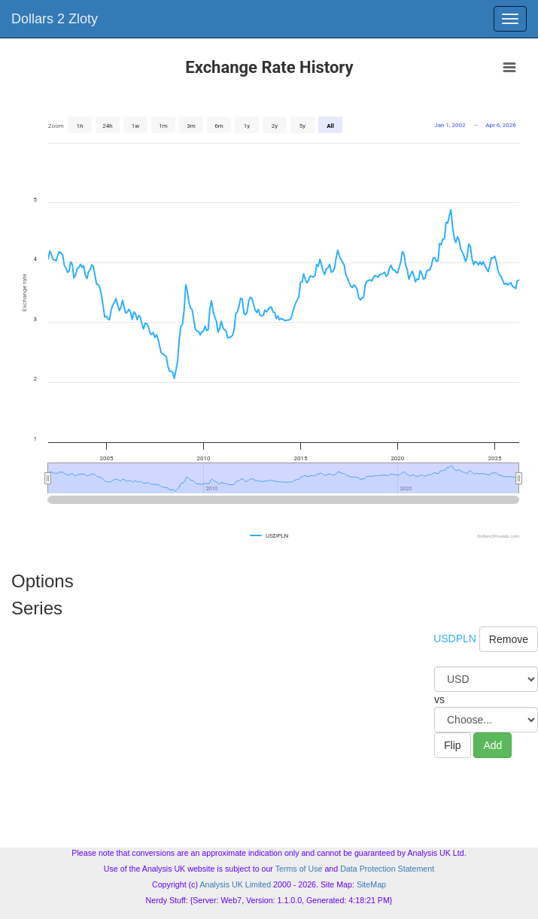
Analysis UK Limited (235, 884)
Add (492, 745)
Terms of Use (299, 868)
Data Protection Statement (387, 868)
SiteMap (371, 884)
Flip (452, 745)
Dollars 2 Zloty (54, 18)
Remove (508, 639)
